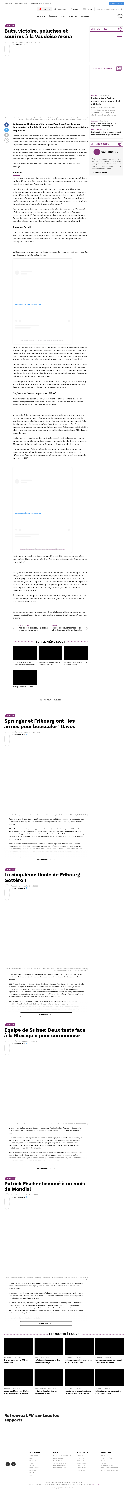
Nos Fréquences (107, 1469)
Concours (85, 16)
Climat (31, 1461)
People (103, 1466)
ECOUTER (44, 9)
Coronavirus (34, 1459)
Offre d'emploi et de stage (110, 1471)
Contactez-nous (21, 3)
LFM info (80, 1459)
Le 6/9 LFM (80, 1461)
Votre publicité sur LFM (109, 1473)
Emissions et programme (62, 1459)
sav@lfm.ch (95, 1488)
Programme (60, 9)
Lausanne (32, 1464)
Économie (32, 1473)
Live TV (87, 9)
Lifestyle (73, 16)
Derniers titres (58, 1461)
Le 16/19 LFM (81, 1469)
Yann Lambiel (81, 1464)
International (34, 1471)
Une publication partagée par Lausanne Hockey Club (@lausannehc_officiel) (45, 549)
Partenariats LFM (59, 1471)
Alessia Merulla (19, 44)
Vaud (31, 1466)
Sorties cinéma (106, 1461)
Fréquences (57, 1464)
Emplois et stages (59, 1469)
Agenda (103, 1464)
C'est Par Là (81, 1466)
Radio (63, 16)
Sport (31, 1478)
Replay (74, 9)
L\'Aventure (81, 1473)
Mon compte (116, 3)
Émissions (53, 16)
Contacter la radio (60, 1466)
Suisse (31, 1469)
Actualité (41, 16)
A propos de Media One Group (40, 3)
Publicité (8, 3)
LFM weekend (82, 1471)
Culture (32, 1476)
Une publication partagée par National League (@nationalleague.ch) (43, 340)
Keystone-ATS (19, 738)
